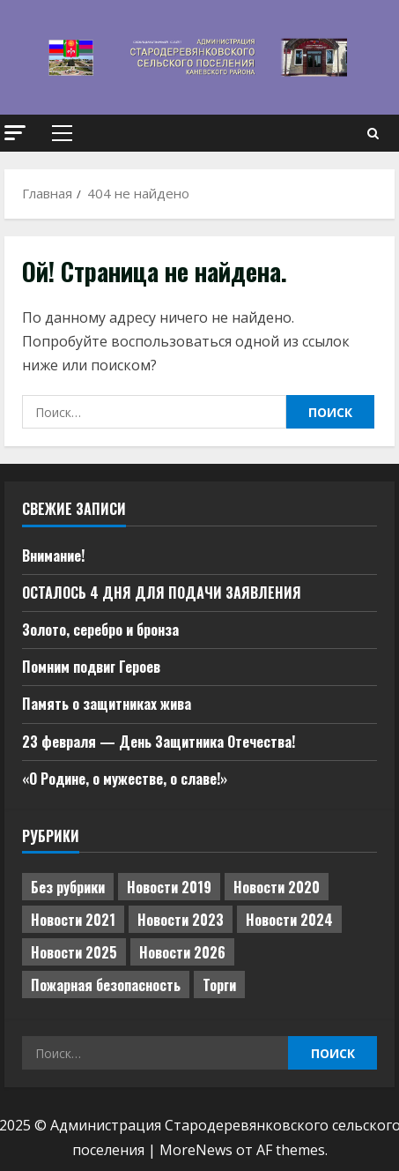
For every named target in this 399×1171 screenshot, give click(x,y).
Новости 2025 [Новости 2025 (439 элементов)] (74, 952)
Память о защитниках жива (106, 703)
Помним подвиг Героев (91, 666)
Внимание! (53, 555)
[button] (15, 132)
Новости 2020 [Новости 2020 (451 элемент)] (276, 887)
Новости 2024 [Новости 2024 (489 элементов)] (289, 919)
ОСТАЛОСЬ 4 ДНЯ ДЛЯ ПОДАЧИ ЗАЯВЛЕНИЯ (161, 592)
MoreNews (196, 1150)
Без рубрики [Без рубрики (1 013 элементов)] (68, 887)
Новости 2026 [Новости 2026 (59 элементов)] (182, 952)
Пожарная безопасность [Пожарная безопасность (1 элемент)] (106, 985)
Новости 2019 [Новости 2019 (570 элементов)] (169, 887)
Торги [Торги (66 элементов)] (219, 985)
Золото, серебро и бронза (100, 629)
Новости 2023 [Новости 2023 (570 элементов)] (180, 919)
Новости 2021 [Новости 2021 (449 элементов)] (73, 919)
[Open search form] (373, 133)
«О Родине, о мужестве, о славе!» (124, 778)
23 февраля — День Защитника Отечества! (158, 741)
